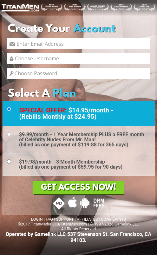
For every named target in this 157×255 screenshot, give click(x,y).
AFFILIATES (87, 219)
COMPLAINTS (113, 219)
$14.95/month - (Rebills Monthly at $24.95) (66, 113)
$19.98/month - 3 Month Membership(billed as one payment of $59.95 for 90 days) (70, 164)
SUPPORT (65, 219)
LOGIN (37, 219)
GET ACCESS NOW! (78, 187)
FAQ (49, 219)
